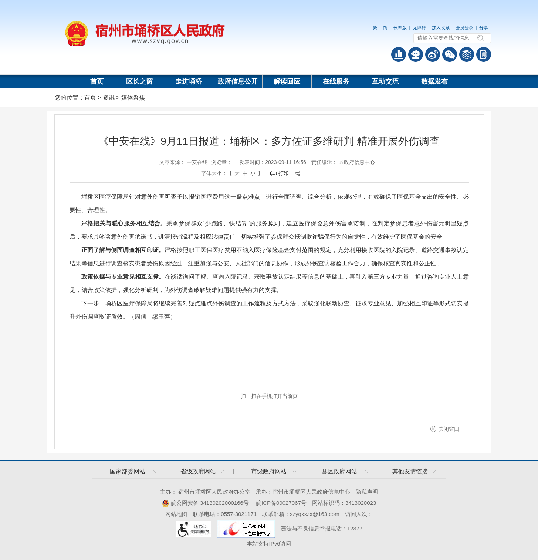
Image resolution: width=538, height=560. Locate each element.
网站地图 (176, 514)
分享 (483, 27)
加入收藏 (441, 27)
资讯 (109, 97)
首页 (97, 81)
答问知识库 (466, 54)
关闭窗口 (449, 429)
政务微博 (432, 54)
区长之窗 (139, 81)
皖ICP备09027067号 (281, 503)
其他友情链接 (410, 471)
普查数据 (398, 54)
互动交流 (385, 81)
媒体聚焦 (133, 97)
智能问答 (415, 54)
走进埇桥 (188, 81)
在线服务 (336, 81)
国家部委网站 (127, 471)
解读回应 (287, 81)
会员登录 (464, 27)
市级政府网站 (269, 471)
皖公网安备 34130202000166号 (205, 503)
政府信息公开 (238, 81)
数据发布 (434, 81)
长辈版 (400, 27)
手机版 (483, 54)
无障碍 (419, 27)
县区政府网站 (339, 471)
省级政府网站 (198, 471)
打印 (283, 173)
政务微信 (449, 54)
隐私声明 (367, 492)
